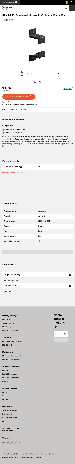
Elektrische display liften (10, 330)
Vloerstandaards (8, 323)
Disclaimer (44, 454)
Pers (3, 421)
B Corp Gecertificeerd (9, 418)
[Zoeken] (66, 2)
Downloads (24, 109)
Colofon (38, 457)
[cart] (72, 2)
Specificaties (13, 109)
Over (4, 109)
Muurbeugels (6, 320)
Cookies (51, 454)
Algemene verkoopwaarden (10, 457)
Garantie (5, 381)
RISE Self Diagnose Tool (10, 378)
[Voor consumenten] (10, 2)
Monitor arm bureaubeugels (11, 356)
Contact (5, 370)
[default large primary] (18, 97)
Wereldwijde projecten (9, 410)
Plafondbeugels (7, 327)
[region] (37, 45)
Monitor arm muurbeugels (11, 359)
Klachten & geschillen (27, 457)
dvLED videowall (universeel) (12, 341)
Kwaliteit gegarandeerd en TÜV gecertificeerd (21, 105)
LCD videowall (7, 345)
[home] (7, 8)
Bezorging (5, 396)
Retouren (5, 399)
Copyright (25, 454)
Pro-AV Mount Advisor (9, 374)
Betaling (5, 392)
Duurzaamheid (7, 414)
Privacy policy (34, 454)
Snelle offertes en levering (14, 102)
